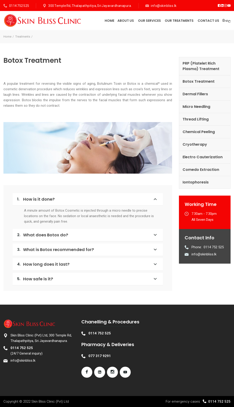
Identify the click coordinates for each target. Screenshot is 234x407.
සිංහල (226, 20)
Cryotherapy (195, 144)
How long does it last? (43, 264)
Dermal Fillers (195, 94)
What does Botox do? (42, 235)
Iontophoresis (196, 182)
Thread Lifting (196, 119)
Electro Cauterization (203, 157)
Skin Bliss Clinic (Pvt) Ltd (50, 401)
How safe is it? (35, 279)
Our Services (149, 20)
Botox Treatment (199, 81)
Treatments (22, 36)
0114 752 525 (19, 6)
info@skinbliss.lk (164, 6)
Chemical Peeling (199, 131)
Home (109, 20)
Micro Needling (196, 106)
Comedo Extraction (201, 169)
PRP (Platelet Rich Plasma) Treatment (201, 66)
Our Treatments (179, 20)
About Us (125, 20)
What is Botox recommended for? (55, 249)
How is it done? (36, 199)
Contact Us (208, 20)
